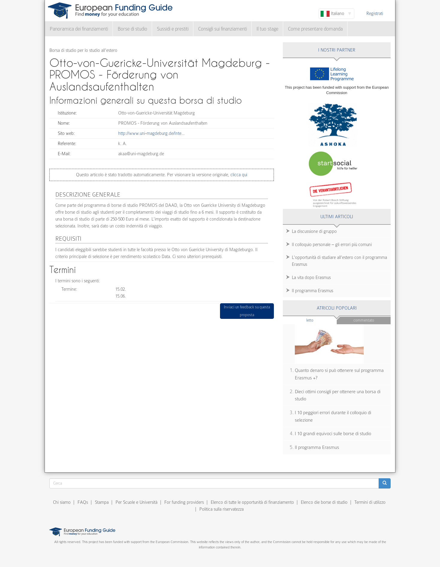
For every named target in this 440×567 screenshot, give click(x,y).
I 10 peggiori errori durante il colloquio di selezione (333, 416)
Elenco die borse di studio (324, 502)
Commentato (363, 320)
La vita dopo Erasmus (311, 277)
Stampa (102, 502)
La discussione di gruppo (314, 231)
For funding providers (184, 502)
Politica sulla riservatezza (221, 509)
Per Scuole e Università (136, 502)
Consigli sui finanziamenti (222, 29)
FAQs (83, 502)
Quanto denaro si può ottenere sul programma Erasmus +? (339, 374)
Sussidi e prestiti (173, 29)
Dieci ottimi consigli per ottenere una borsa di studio (337, 395)
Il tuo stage (267, 29)
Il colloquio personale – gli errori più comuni (332, 244)
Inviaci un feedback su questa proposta (247, 311)
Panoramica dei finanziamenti (79, 29)
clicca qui (238, 174)
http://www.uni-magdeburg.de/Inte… (151, 133)
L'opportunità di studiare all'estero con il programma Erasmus (339, 261)
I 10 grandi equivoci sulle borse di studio (333, 433)
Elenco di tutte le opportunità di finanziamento (252, 502)
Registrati (374, 13)
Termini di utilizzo (370, 502)
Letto (321, 319)
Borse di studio (132, 29)
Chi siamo (62, 502)
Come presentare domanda (315, 29)
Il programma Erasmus (312, 290)
